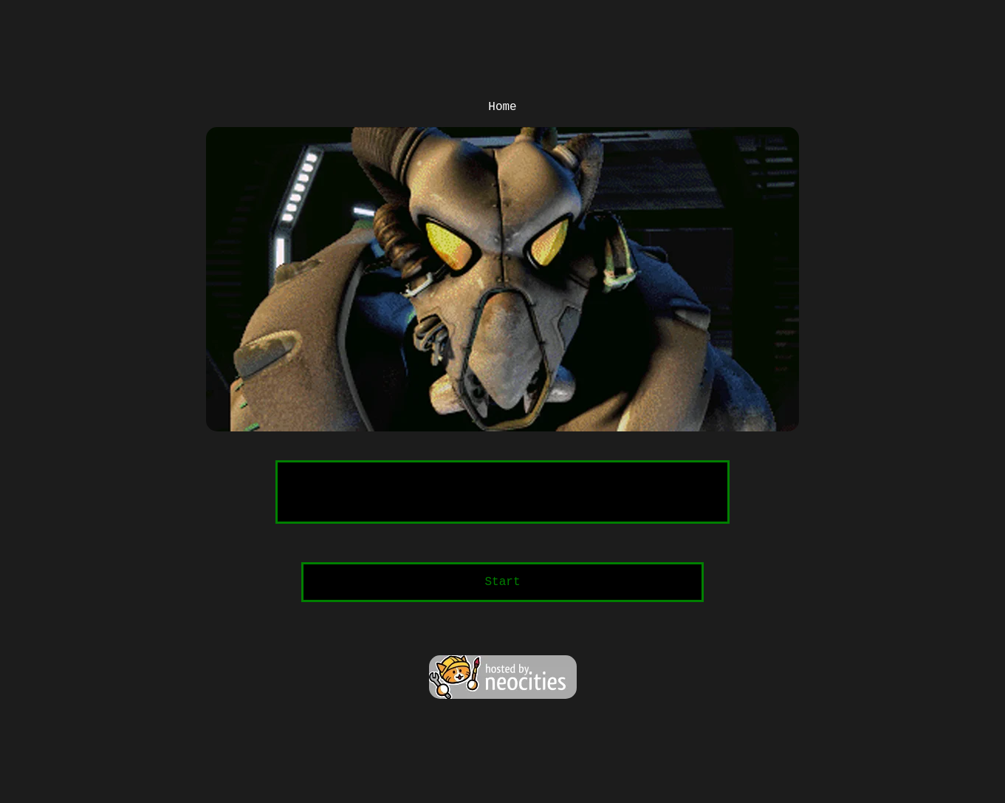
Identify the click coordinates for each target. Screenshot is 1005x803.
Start (502, 582)
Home (502, 107)
